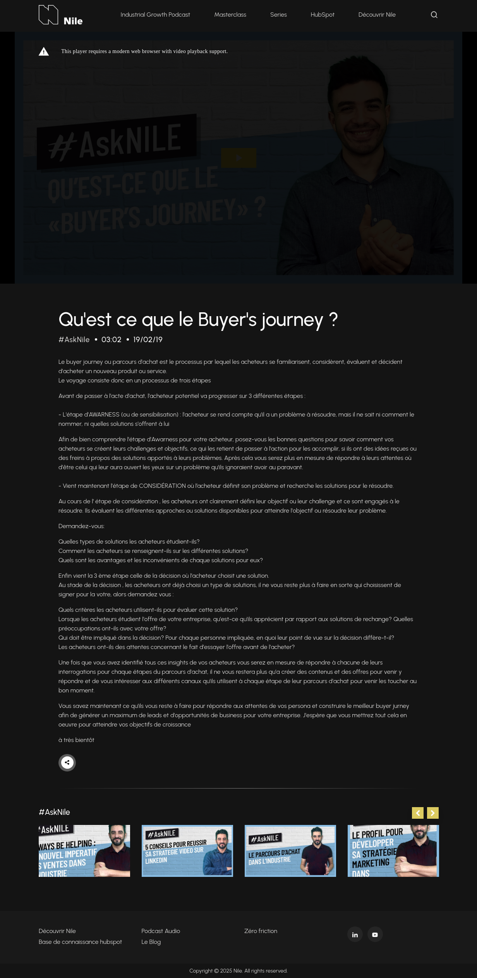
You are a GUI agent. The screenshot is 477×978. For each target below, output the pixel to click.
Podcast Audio (161, 931)
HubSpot (323, 15)
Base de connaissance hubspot (80, 941)
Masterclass (231, 15)
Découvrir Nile (378, 15)
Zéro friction (260, 931)
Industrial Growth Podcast (156, 15)
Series (279, 15)
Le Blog (151, 941)
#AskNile (74, 339)
